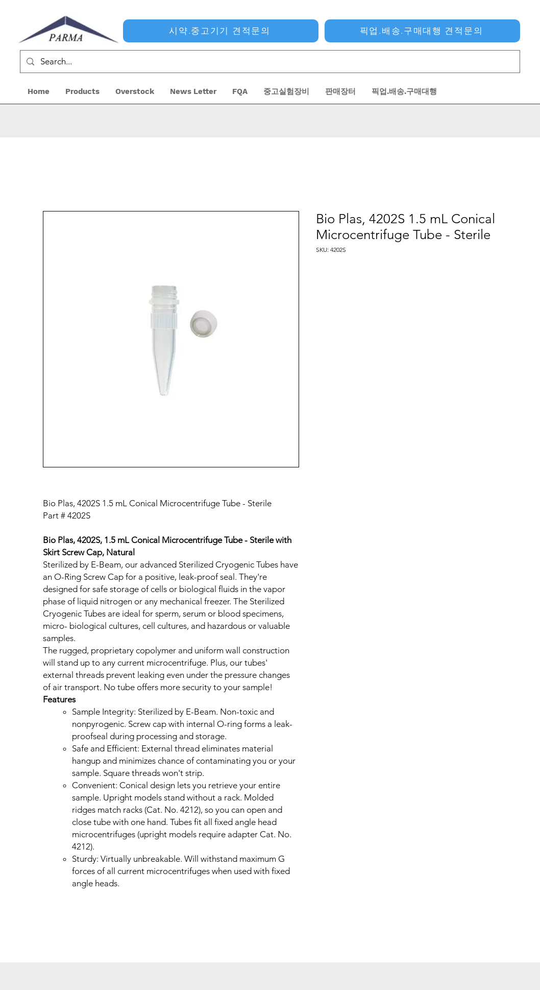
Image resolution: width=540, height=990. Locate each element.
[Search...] (269, 62)
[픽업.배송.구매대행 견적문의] (422, 30)
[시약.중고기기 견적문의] (220, 30)
